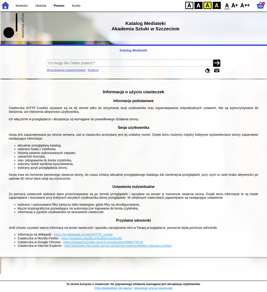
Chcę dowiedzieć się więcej (113, 288)
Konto (76, 5)
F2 (245, 5)
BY (216, 5)
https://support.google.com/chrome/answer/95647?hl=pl (103, 242)
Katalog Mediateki (133, 50)
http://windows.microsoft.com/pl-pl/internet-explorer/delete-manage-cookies (118, 245)
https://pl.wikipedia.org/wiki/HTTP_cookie (83, 234)
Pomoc (59, 5)
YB (207, 5)
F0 (227, 5)
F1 (235, 5)
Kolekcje (93, 70)
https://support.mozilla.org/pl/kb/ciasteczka (91, 238)
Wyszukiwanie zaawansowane (66, 70)
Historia (40, 5)
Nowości (22, 5)
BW (198, 5)
